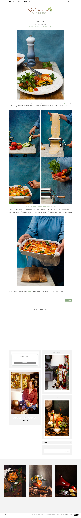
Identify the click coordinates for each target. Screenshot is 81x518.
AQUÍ (60, 290)
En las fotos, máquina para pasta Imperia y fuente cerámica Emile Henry (40, 206)
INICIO (10, 1)
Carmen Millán (43, 514)
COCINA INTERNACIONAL (34, 26)
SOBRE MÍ (14, 1)
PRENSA (25, 1)
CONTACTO (30, 1)
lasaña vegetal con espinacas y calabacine (59, 103)
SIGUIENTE (10, 339)
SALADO (50, 26)
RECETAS (19, 1)
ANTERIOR (70, 339)
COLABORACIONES (44, 26)
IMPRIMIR (69, 300)
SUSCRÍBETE (25, 362)
